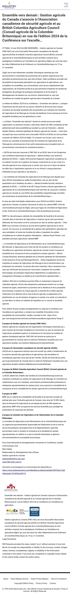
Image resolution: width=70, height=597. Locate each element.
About (5, 579)
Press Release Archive (19, 579)
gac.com (21, 459)
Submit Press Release (39, 579)
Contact (53, 583)
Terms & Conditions (59, 579)
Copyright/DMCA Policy (23, 583)
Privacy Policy (41, 583)
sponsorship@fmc (9, 459)
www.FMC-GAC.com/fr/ (12, 462)
